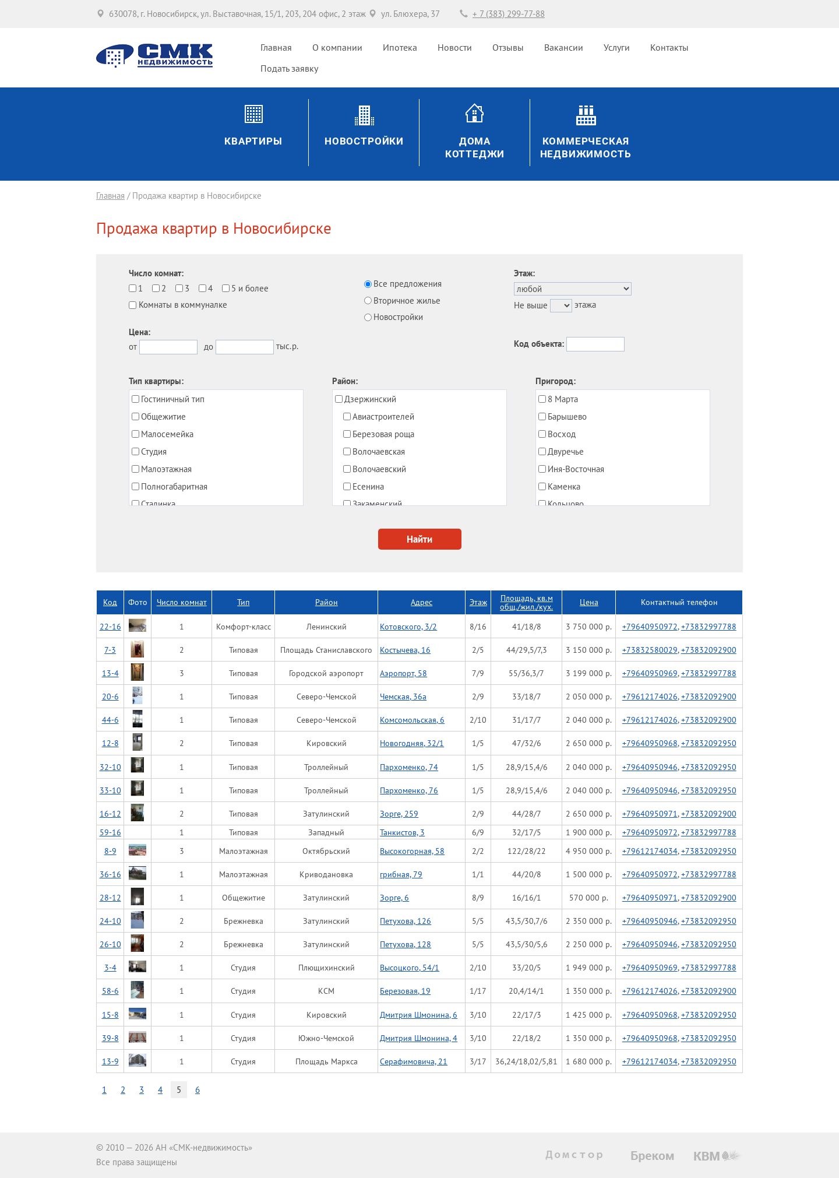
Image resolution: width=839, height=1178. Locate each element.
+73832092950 (708, 742)
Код (110, 601)
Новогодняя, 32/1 (412, 742)
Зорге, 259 (399, 813)
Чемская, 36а (403, 696)
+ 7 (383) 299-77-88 (509, 13)
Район (326, 601)
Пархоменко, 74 (409, 766)
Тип (243, 601)
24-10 (110, 920)
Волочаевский (379, 468)
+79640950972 (650, 626)
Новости (455, 47)
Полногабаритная (174, 486)
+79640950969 (650, 672)
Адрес (421, 601)
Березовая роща (383, 433)
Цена (589, 601)
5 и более (250, 288)
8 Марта (563, 399)
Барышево (567, 416)
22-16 (110, 626)
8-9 (110, 850)
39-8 (110, 1037)
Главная (276, 47)
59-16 (110, 832)
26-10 (110, 944)
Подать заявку (289, 68)
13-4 (110, 672)
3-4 (110, 967)
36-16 (110, 874)
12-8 (110, 742)
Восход (562, 433)
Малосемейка (167, 433)
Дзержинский (370, 399)
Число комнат (182, 601)
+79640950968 (650, 742)
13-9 (110, 1061)
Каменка (564, 486)
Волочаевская (378, 451)
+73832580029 (650, 649)
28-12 (110, 897)
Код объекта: (539, 343)
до (208, 346)
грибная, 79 (401, 874)
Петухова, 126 (405, 920)
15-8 (110, 1014)
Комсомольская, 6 (412, 719)
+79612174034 (650, 850)
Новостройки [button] (364, 141)
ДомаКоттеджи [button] (475, 148)
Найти (419, 538)
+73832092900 (708, 649)
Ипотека (400, 47)
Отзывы (508, 47)
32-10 (110, 766)
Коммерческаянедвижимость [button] (586, 148)
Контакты (669, 47)
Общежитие (163, 416)
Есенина (368, 486)
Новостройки (398, 316)
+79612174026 (650, 696)
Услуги (617, 47)
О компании (337, 47)
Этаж (478, 601)
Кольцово (566, 503)
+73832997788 (708, 626)
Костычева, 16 (405, 649)
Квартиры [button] (253, 141)
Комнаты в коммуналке (183, 304)
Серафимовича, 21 (413, 1061)
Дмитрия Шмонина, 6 (418, 1014)
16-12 (110, 813)
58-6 (110, 990)
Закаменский (377, 503)
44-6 (110, 719)
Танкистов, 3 (402, 832)
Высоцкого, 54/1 (409, 967)
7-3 (110, 649)
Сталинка (158, 503)
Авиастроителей (383, 416)
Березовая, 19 (405, 990)
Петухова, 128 (405, 944)
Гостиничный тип (173, 399)
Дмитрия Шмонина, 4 (418, 1037)
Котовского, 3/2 (408, 626)
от (133, 346)
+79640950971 (650, 813)
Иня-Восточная (576, 468)
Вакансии (563, 47)
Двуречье (566, 451)
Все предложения (407, 283)
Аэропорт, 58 (403, 672)
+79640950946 (650, 766)
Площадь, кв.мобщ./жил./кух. (526, 602)
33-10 (110, 790)
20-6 (110, 696)
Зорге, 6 (394, 897)
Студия (154, 451)
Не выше (531, 305)
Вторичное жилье (406, 300)
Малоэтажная (166, 468)
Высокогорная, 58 (412, 850)
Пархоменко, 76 (409, 790)
